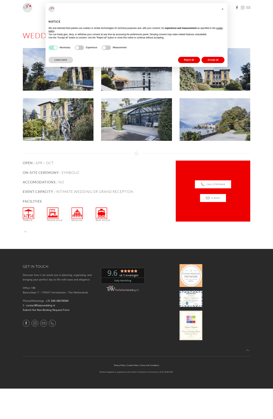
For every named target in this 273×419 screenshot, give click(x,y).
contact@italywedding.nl (40, 305)
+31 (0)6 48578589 (57, 300)
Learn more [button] (61, 60)
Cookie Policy (132, 365)
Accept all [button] (213, 60)
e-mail (213, 198)
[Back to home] (27, 7)
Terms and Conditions (149, 365)
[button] (25, 232)
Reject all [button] (189, 60)
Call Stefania (213, 184)
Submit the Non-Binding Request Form (46, 309)
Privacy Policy (119, 365)
